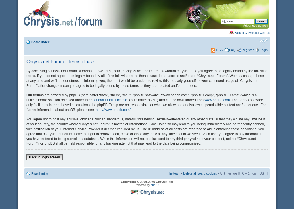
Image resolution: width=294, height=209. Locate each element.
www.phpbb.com (217, 100)
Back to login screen (44, 157)
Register (248, 50)
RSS (217, 50)
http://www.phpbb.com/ (113, 110)
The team (173, 173)
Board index (40, 42)
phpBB (155, 185)
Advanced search (255, 25)
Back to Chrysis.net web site (252, 32)
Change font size (263, 40)
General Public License (109, 100)
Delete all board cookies (200, 173)
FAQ (232, 50)
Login (264, 50)
